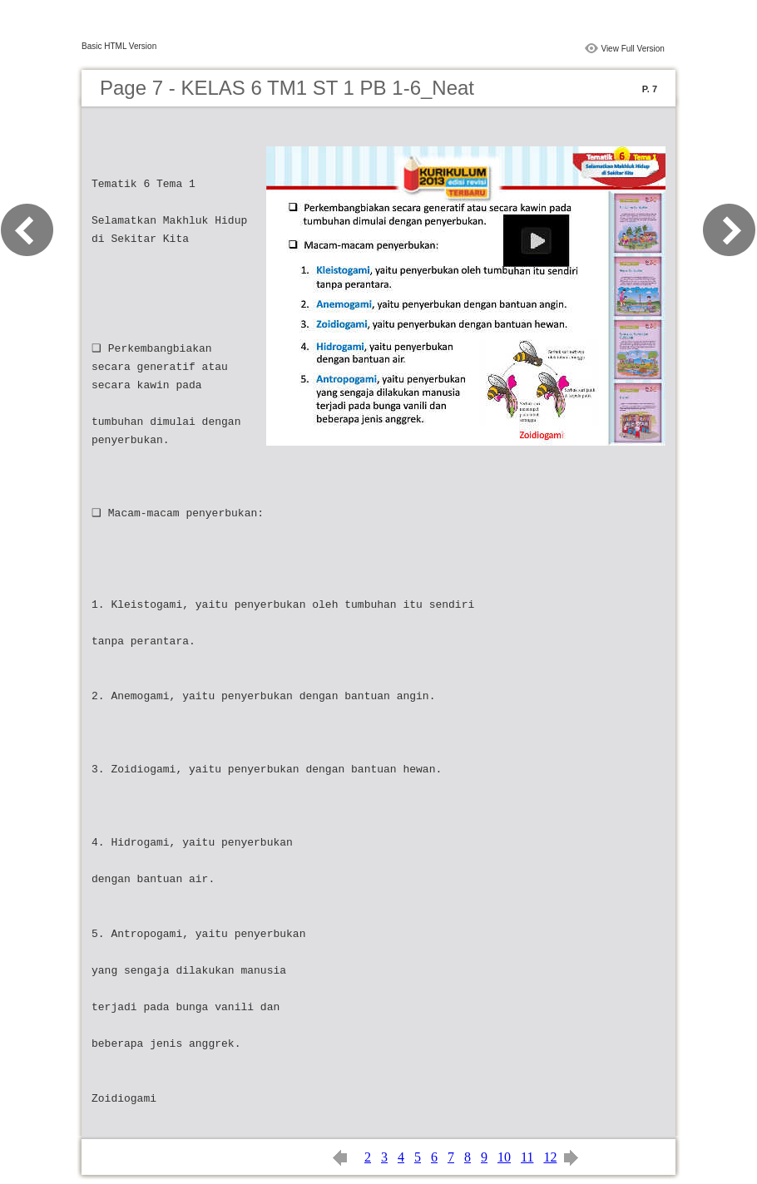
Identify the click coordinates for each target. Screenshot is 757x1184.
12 (550, 1157)
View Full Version (633, 48)
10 (504, 1157)
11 (527, 1157)
